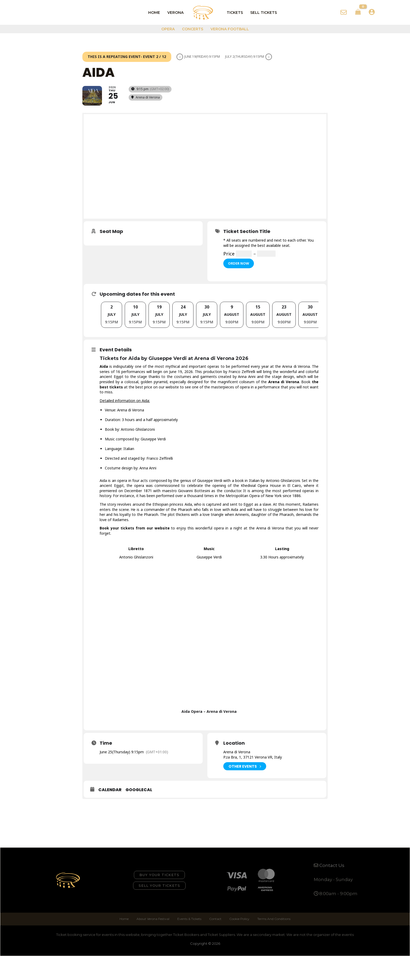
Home (154, 12)
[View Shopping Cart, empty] (358, 12)
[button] (159, 875)
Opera (168, 29)
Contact (215, 919)
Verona (175, 12)
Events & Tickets (189, 919)
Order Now (238, 263)
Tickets (235, 12)
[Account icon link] (371, 12)
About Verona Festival (152, 919)
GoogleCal (139, 789)
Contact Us (331, 865)
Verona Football (229, 29)
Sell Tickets (263, 12)
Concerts (192, 29)
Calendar (110, 789)
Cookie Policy (239, 919)
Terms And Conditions (274, 919)
